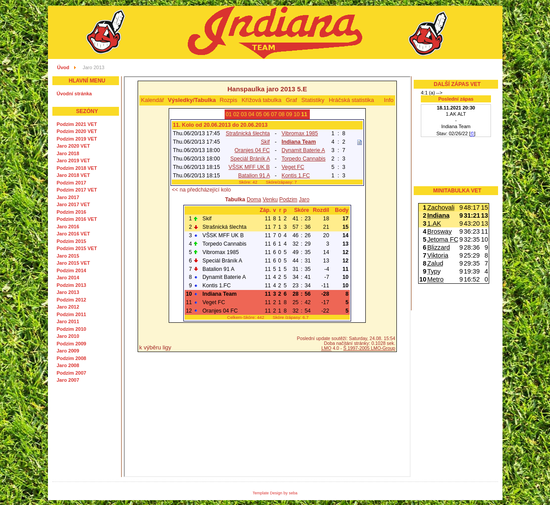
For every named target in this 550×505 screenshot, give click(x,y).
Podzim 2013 (72, 285)
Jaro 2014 (68, 277)
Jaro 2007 (68, 380)
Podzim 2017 (72, 182)
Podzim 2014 (72, 270)
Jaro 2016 (68, 226)
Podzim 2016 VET (77, 219)
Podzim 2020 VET (77, 131)
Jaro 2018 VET (73, 175)
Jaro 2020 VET (73, 146)
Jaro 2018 (68, 153)
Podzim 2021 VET (77, 124)
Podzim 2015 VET (77, 248)
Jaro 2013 (68, 292)
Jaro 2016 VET (73, 233)
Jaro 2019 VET (73, 160)
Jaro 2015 (68, 255)
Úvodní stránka (74, 93)
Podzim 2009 (72, 343)
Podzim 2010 (72, 329)
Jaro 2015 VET (73, 263)
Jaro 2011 (68, 321)
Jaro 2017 (68, 197)
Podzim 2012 (72, 299)
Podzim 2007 (72, 373)
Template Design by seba (275, 493)
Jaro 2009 (68, 350)
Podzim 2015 (72, 241)
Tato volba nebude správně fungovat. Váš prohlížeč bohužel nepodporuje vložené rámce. (267, 276)
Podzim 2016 (72, 212)
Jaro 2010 (68, 336)
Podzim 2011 (72, 314)
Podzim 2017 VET (77, 189)
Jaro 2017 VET (73, 204)
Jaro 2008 (68, 365)
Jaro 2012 (68, 306)
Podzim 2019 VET (77, 138)
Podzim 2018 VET (77, 168)
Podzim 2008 (72, 358)
